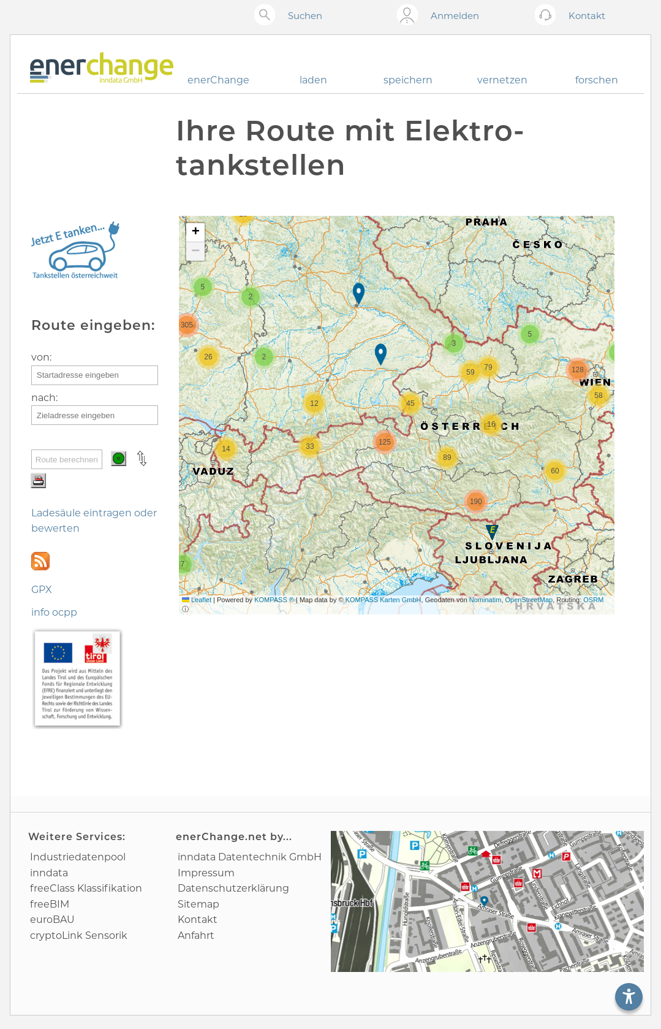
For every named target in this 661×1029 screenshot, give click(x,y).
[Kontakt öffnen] (547, 15)
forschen (596, 80)
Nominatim (485, 599)
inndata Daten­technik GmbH (250, 857)
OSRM (593, 599)
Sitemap (198, 904)
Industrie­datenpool (78, 857)
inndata (49, 873)
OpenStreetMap (529, 599)
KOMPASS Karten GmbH (383, 599)
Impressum (206, 873)
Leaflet (196, 599)
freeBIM (49, 904)
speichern (407, 80)
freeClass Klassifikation (86, 888)
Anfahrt (196, 935)
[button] (360, 295)
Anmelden (455, 15)
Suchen (305, 15)
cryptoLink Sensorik (78, 935)
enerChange (218, 80)
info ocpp (54, 612)
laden (313, 80)
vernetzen (502, 80)
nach (43, 398)
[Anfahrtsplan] (487, 901)
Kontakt (197, 919)
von (40, 357)
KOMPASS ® (274, 599)
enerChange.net (221, 837)
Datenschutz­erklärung (233, 888)
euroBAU (52, 919)
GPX (41, 589)
